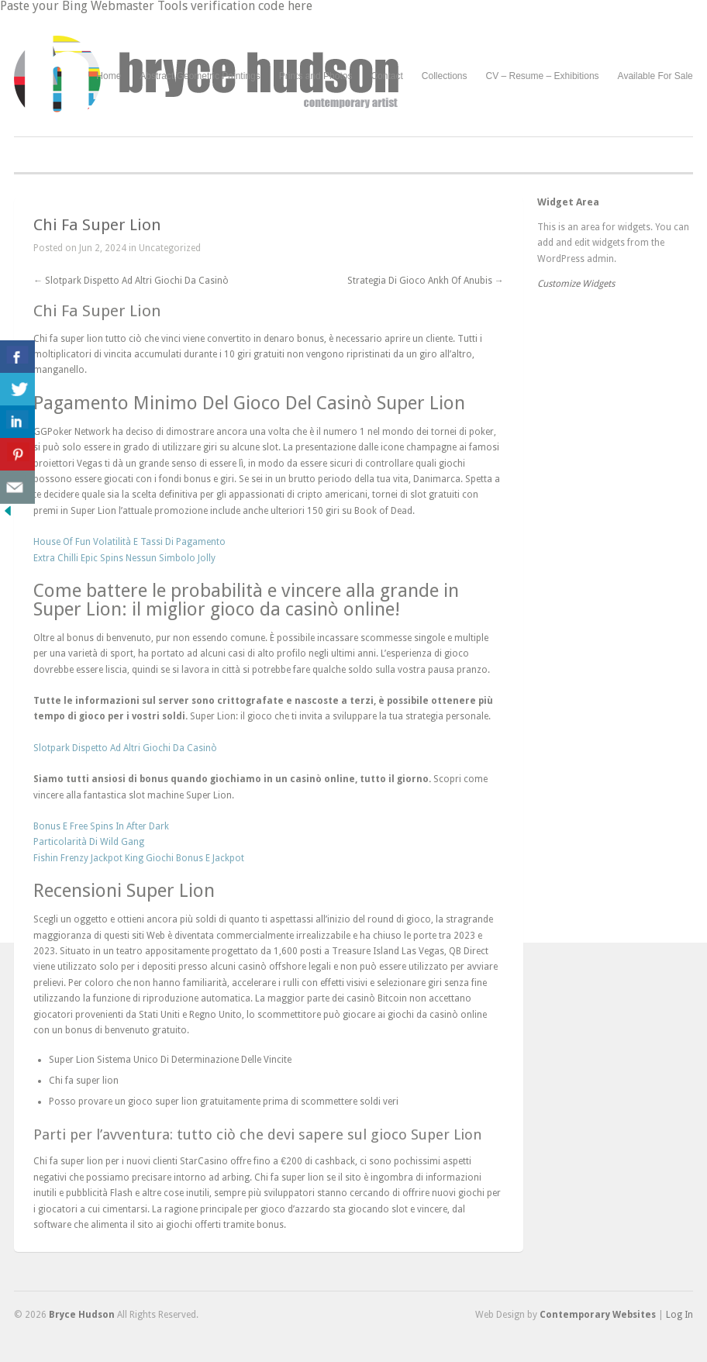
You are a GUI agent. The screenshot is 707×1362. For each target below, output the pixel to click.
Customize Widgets (576, 283)
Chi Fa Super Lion (97, 225)
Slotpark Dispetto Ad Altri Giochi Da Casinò (131, 280)
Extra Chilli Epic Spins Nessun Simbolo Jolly (124, 558)
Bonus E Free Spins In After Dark (101, 826)
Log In (679, 1314)
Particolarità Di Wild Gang (88, 841)
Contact (386, 76)
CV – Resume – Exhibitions (542, 76)
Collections (444, 76)
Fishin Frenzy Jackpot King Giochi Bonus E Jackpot (138, 858)
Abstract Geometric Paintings (200, 76)
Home (108, 76)
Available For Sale (655, 76)
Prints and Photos (316, 76)
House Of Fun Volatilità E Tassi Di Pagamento (129, 541)
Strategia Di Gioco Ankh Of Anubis (425, 280)
